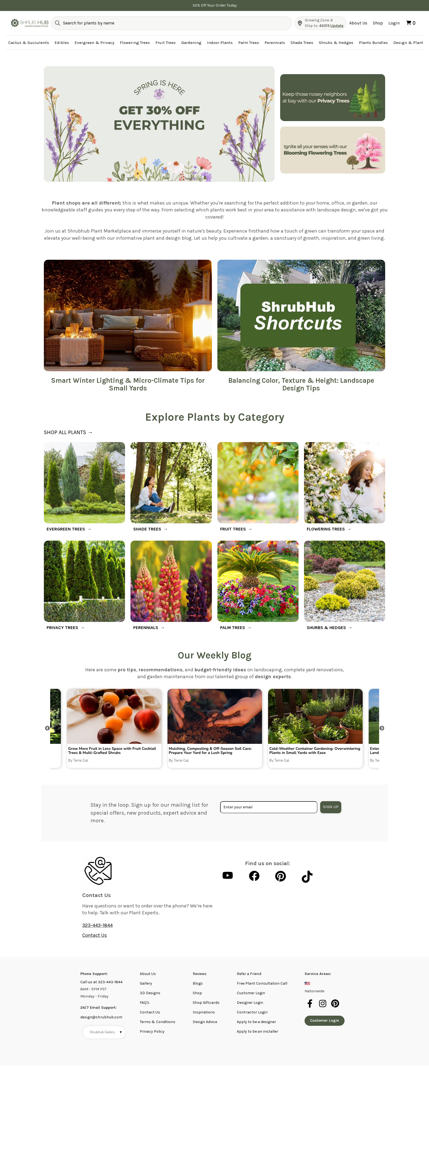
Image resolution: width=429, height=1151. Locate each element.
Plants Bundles (373, 42)
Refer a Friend (249, 973)
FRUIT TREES (233, 529)
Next (382, 728)
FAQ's (144, 1002)
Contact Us (94, 935)
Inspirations (204, 1012)
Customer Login (251, 993)
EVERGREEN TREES (66, 529)
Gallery (146, 983)
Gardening (191, 42)
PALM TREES (232, 627)
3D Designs (150, 993)
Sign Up (331, 806)
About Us (358, 23)
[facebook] (311, 1006)
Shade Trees (302, 42)
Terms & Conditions (157, 1021)
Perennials (275, 42)
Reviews (200, 973)
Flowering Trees (135, 42)
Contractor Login (252, 1012)
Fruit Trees (165, 42)
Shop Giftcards (206, 1002)
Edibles (62, 42)
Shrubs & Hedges (336, 42)
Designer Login (250, 1002)
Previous (47, 728)
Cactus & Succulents (28, 42)
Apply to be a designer (256, 1021)
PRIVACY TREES (62, 627)
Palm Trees (248, 42)
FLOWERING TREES (326, 529)
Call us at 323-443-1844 (101, 982)
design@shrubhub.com (101, 1017)
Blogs (198, 983)
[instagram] (323, 1006)
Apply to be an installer (257, 1031)
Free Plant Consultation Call (262, 983)
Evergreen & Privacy (94, 42)
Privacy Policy (152, 1031)
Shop (378, 23)
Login (394, 23)
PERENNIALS (145, 627)
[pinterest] (336, 1006)
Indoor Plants (220, 42)
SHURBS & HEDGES (326, 627)
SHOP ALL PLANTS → (68, 432)
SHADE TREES (147, 529)
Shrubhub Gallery (106, 1032)
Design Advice (205, 1021)
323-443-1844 (97, 925)
